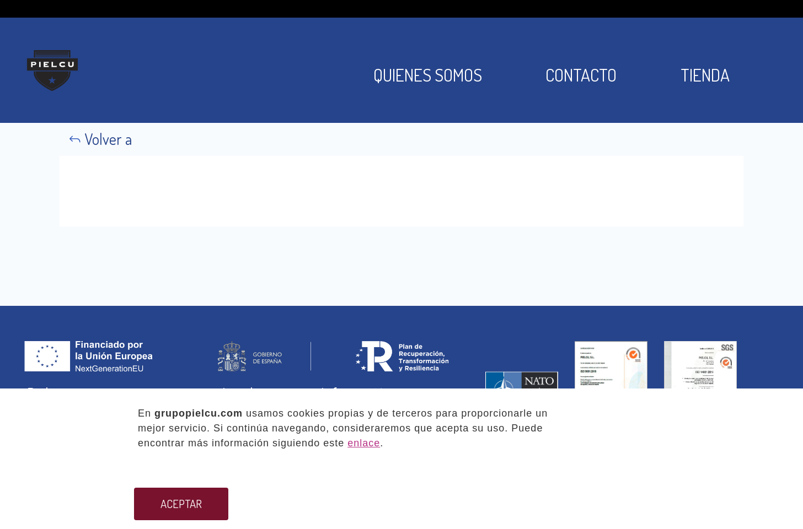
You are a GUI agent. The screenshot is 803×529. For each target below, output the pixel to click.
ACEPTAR (181, 503)
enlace (363, 443)
